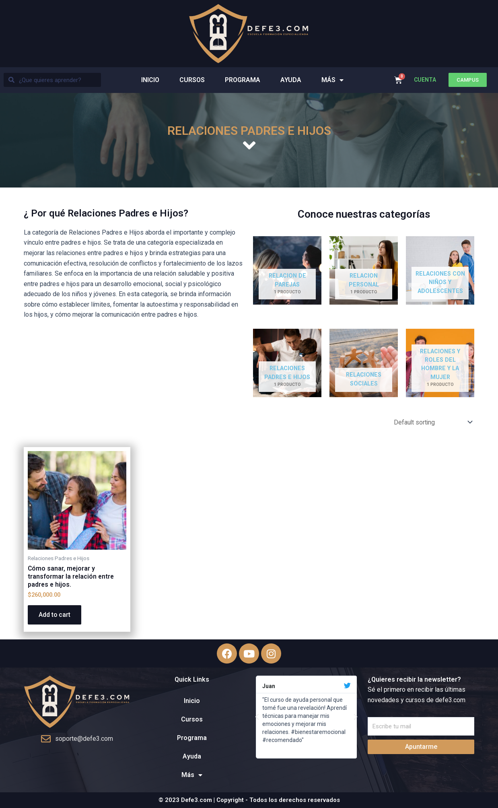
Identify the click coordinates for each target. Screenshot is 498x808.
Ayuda (290, 80)
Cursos (192, 80)
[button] (468, 80)
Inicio (150, 80)
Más (332, 80)
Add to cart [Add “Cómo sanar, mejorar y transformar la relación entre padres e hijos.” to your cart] (56, 616)
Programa (242, 80)
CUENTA (425, 79)
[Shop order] (430, 422)
